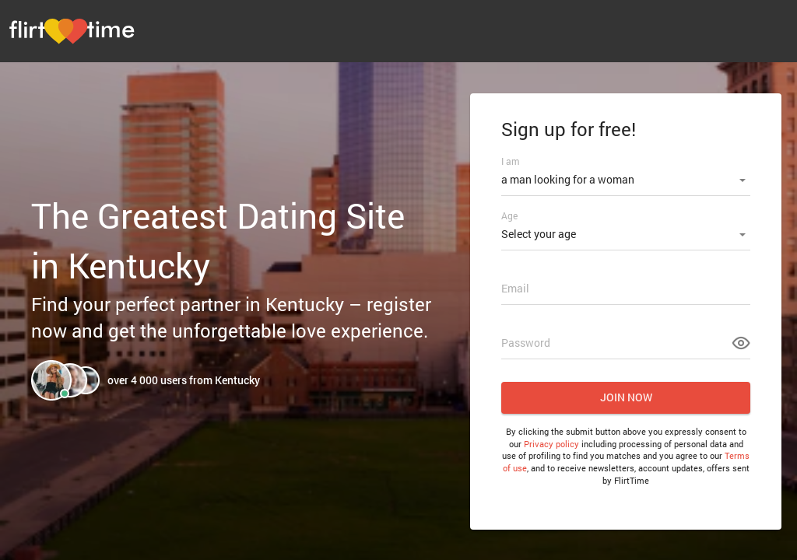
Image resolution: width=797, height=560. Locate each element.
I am (510, 161)
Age (509, 215)
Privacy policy (551, 444)
